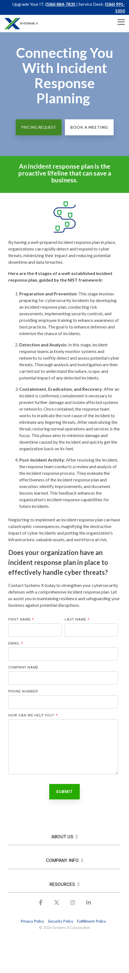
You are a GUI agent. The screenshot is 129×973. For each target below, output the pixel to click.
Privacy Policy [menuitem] (32, 921)
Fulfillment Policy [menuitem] (91, 921)
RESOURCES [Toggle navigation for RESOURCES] (62, 884)
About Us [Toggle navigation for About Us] (62, 836)
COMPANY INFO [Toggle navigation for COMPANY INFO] (62, 860)
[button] (121, 21)
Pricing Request (38, 127)
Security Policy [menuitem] (60, 921)
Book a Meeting (89, 127)
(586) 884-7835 (60, 4)
